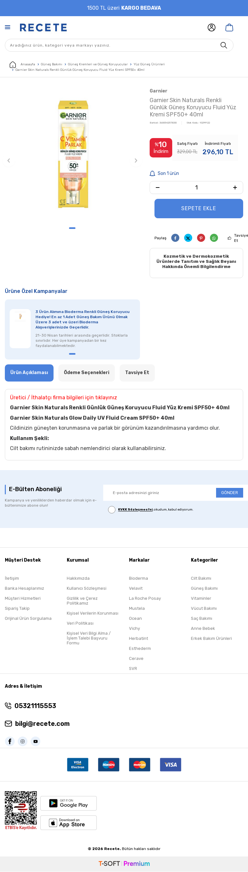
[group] (72, 154)
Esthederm (140, 649)
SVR (133, 669)
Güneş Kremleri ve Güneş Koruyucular (98, 64)
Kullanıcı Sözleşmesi (86, 589)
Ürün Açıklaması (29, 373)
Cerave (136, 659)
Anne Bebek (203, 629)
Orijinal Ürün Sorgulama (28, 619)
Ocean (135, 619)
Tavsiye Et (137, 373)
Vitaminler (201, 599)
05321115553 (35, 706)
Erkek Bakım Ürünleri (211, 639)
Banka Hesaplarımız (24, 589)
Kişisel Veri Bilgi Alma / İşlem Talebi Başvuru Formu (89, 638)
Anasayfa (22, 64)
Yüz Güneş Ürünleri (149, 64)
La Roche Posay (145, 599)
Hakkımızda (78, 578)
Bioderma (138, 578)
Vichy (134, 629)
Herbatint (138, 639)
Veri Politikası (80, 623)
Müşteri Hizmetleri (23, 599)
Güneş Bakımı (51, 64)
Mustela (137, 609)
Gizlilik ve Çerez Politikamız (82, 601)
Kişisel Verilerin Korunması (92, 613)
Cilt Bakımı (201, 578)
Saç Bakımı (201, 619)
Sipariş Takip (17, 609)
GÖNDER (229, 493)
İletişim (12, 578)
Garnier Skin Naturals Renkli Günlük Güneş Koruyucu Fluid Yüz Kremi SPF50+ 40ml (79, 70)
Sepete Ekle (198, 208)
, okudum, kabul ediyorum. (150, 510)
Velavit (136, 589)
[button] (72, 228)
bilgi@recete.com (42, 724)
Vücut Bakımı (204, 609)
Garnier (158, 91)
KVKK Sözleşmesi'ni (135, 510)
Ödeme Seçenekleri (86, 373)
